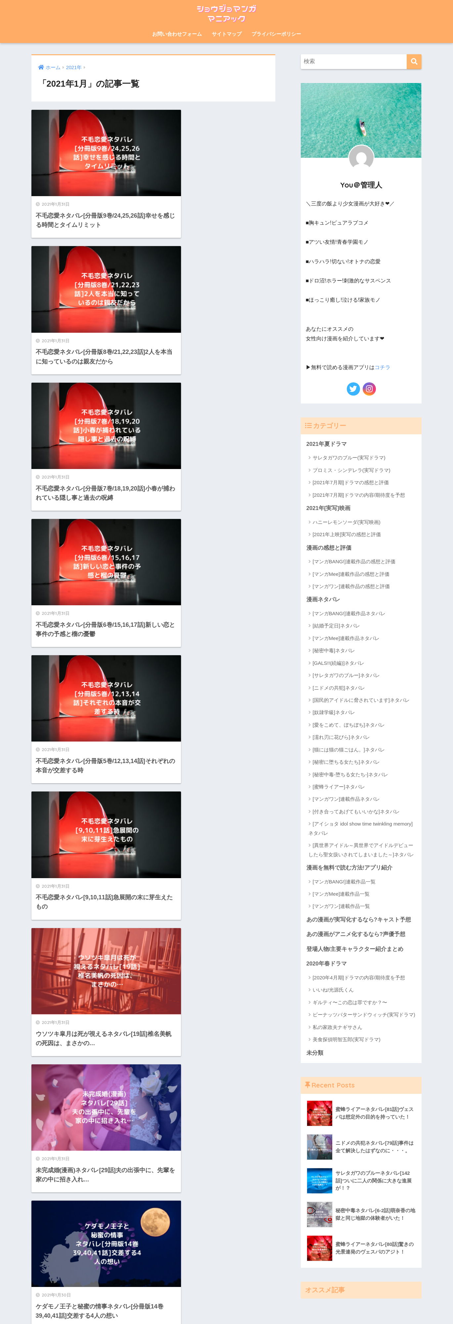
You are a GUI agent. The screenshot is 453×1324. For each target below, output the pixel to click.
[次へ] (190, 740)
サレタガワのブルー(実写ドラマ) (349, 457)
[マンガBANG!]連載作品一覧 (344, 881)
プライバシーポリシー (276, 34)
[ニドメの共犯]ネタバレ (339, 688)
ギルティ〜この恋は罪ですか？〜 (350, 1002)
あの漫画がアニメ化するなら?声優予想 (355, 934)
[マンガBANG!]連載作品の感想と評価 (354, 561)
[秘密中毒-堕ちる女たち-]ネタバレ (350, 774)
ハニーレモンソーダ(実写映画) (347, 522)
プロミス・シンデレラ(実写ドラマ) (351, 470)
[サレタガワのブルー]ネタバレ (346, 675)
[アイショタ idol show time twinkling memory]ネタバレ (360, 828)
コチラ (382, 367)
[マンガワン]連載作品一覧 (341, 906)
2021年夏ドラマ (326, 444)
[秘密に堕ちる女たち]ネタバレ (346, 762)
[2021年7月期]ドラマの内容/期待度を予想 (359, 494)
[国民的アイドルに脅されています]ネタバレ (361, 700)
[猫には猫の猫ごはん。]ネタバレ (349, 749)
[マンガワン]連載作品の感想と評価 (351, 586)
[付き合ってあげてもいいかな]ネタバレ (356, 811)
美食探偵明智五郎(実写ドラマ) (347, 1040)
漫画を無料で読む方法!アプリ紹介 (349, 868)
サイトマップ (227, 34)
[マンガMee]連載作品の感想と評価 (351, 574)
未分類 (314, 1053)
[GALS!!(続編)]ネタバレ (339, 663)
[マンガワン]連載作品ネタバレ (346, 799)
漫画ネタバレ (323, 599)
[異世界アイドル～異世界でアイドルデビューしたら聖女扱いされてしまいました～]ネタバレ (361, 849)
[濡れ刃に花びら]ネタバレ (341, 737)
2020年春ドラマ (326, 964)
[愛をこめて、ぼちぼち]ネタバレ (349, 725)
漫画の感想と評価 (328, 547)
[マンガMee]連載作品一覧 (341, 894)
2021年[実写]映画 (328, 508)
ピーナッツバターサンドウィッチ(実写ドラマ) (364, 1015)
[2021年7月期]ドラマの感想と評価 (351, 482)
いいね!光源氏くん (333, 990)
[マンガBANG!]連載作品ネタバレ (349, 613)
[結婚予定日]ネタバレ (336, 625)
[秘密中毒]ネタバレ (334, 650)
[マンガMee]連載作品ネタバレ (346, 638)
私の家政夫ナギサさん (337, 1027)
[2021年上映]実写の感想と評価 (347, 534)
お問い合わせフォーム (177, 34)
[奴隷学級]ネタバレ (334, 712)
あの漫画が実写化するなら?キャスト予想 (358, 920)
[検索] (414, 61)
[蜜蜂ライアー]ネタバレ (339, 787)
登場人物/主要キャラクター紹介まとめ (355, 949)
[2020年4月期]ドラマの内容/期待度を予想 (359, 978)
